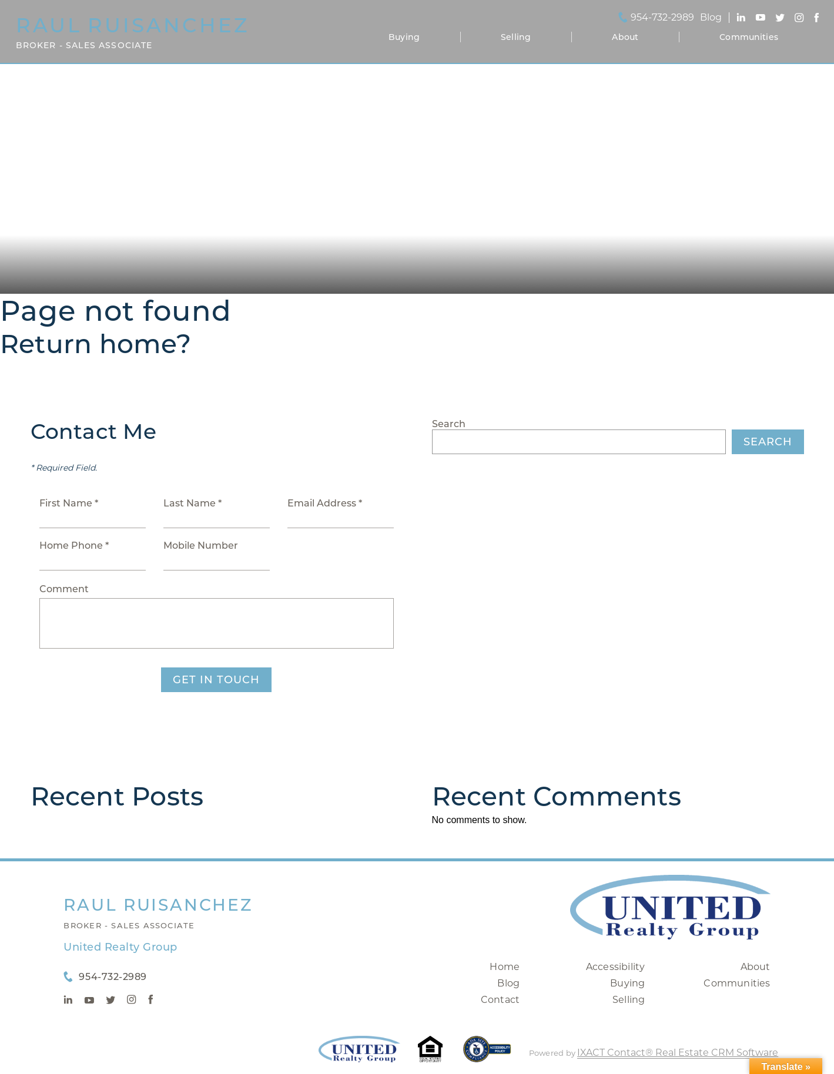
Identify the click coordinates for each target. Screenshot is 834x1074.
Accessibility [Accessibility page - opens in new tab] (615, 966)
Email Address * (324, 503)
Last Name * (192, 503)
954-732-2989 (662, 17)
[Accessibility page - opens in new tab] (487, 1054)
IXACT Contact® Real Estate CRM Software (677, 1052)
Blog (508, 983)
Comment (64, 589)
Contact (500, 999)
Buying (404, 37)
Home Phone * (74, 545)
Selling (516, 37)
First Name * (68, 503)
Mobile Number (200, 545)
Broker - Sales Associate (129, 925)
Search (448, 423)
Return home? (95, 344)
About (625, 37)
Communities (748, 37)
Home (505, 966)
